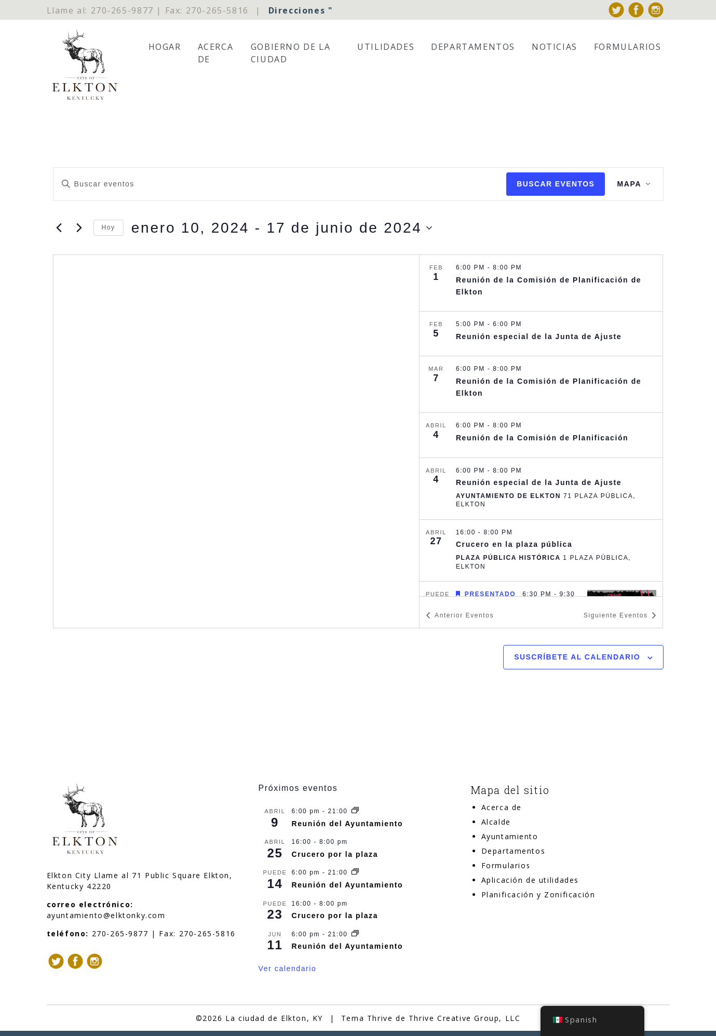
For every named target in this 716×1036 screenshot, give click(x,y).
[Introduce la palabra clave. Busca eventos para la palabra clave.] (279, 184)
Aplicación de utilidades (530, 880)
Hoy (108, 228)
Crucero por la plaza (335, 854)
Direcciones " (300, 10)
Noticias (554, 46)
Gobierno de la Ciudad (290, 53)
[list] (541, 426)
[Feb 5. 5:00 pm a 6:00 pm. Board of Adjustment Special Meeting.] (541, 334)
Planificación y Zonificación (538, 894)
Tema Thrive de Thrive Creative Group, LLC (431, 1018)
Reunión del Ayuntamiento (347, 823)
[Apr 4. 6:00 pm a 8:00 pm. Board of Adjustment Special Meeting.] (541, 489)
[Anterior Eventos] (59, 228)
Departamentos (473, 46)
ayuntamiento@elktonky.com (106, 915)
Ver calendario (288, 969)
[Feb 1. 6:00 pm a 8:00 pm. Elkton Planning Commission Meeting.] (541, 283)
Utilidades (385, 46)
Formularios (627, 46)
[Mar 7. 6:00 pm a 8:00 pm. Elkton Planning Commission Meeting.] (541, 384)
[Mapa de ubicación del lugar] (236, 441)
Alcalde (496, 822)
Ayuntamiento (509, 836)
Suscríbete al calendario (577, 657)
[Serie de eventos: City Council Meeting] (355, 811)
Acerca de (216, 53)
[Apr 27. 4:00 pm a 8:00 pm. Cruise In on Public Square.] (541, 550)
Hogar (164, 46)
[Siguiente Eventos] (79, 228)
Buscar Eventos (555, 184)
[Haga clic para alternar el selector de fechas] (281, 228)
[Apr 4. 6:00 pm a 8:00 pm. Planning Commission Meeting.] (541, 435)
